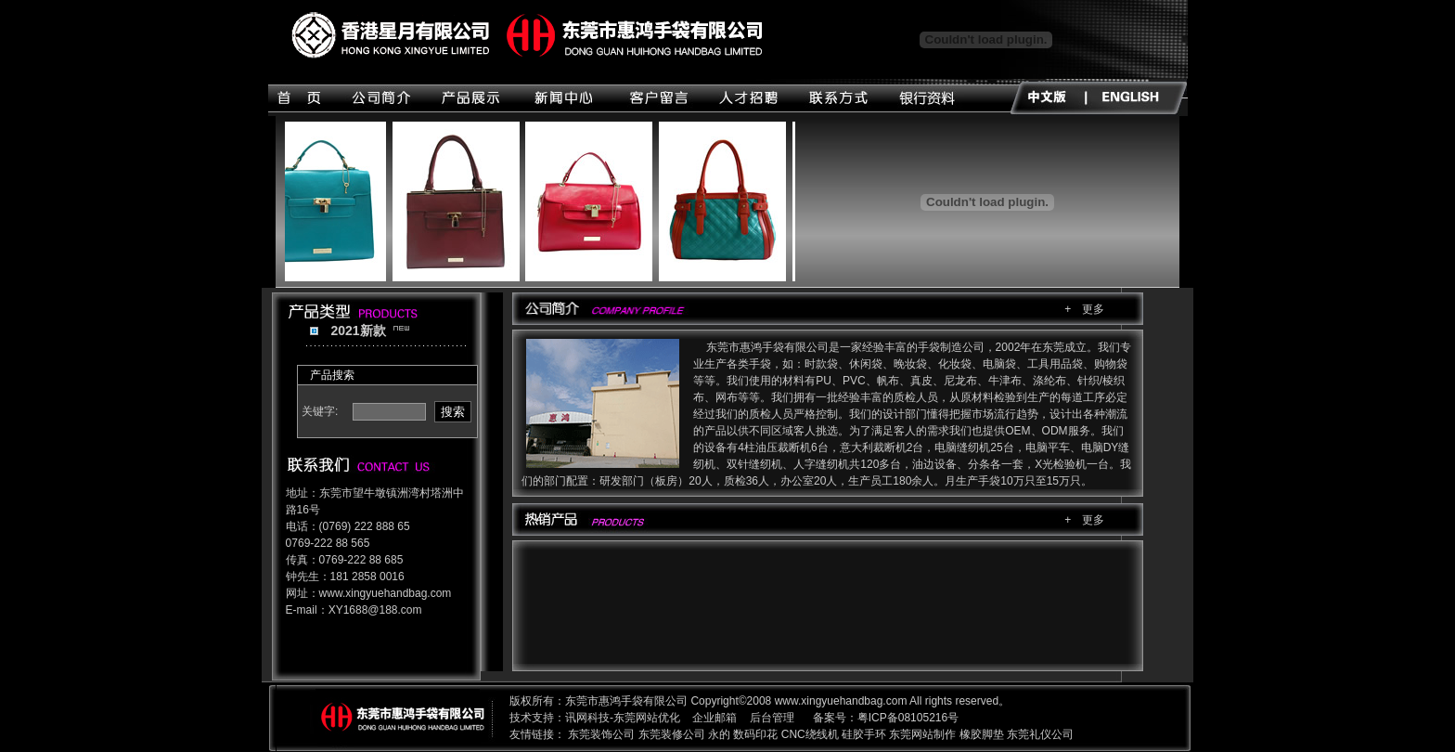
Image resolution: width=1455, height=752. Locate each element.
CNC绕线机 (810, 734)
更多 (1093, 309)
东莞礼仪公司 (1040, 734)
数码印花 (755, 734)
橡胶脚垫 (981, 734)
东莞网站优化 (646, 717)
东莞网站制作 (922, 734)
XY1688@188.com (375, 609)
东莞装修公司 (671, 734)
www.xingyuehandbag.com (385, 593)
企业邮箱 (714, 717)
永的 (719, 734)
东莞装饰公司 (601, 734)
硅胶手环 (864, 734)
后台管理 (772, 717)
